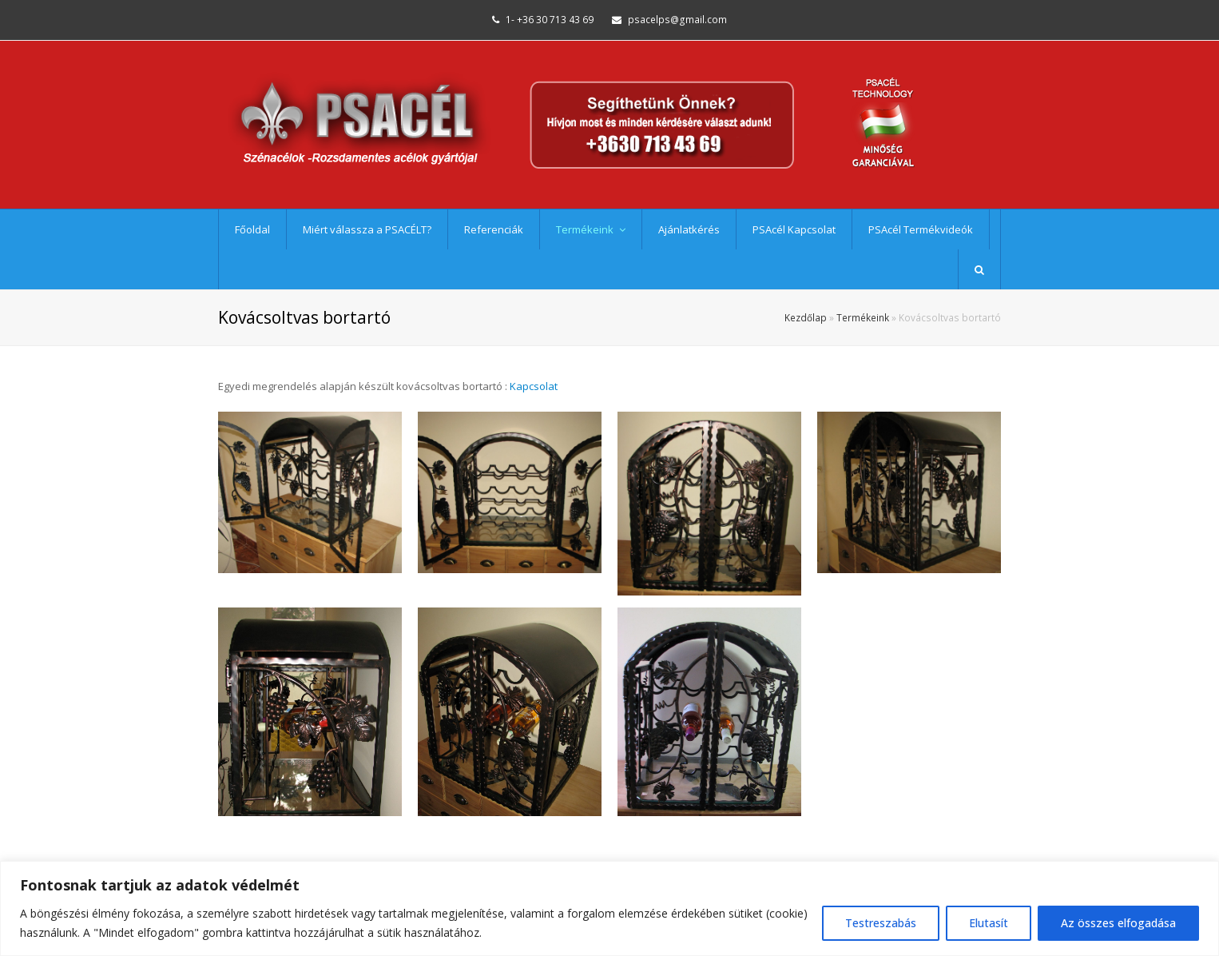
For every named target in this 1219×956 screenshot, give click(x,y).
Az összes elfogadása (1118, 922)
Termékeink (862, 317)
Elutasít (988, 922)
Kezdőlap (805, 317)
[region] (609, 908)
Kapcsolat (534, 386)
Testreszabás (880, 922)
